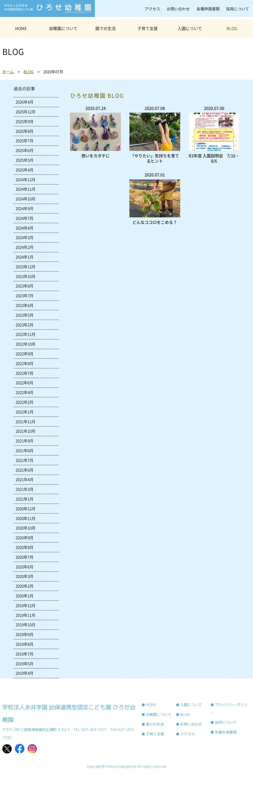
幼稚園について (63, 28)
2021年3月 (24, 489)
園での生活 (105, 28)
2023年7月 (24, 295)
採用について (237, 9)
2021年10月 (25, 431)
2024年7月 (24, 218)
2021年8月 (24, 450)
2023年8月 (24, 286)
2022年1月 (24, 412)
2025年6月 (24, 150)
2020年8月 (24, 547)
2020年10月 (25, 528)
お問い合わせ (178, 9)
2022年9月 (24, 353)
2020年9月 (24, 537)
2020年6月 (24, 567)
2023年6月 (24, 305)
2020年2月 (24, 586)
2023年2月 (24, 325)
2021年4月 (24, 479)
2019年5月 (24, 663)
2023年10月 (25, 276)
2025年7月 (24, 140)
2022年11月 (25, 334)
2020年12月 (25, 508)
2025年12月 (25, 111)
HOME (21, 28)
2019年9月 (24, 634)
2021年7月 (24, 460)
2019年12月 (25, 605)
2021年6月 (24, 470)
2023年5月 (24, 315)
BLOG (232, 28)
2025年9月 (24, 121)
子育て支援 (147, 28)
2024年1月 (24, 257)
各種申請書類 (208, 9)
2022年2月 (24, 402)
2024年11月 (25, 189)
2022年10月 (25, 344)
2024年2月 (24, 247)
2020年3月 (24, 576)
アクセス (152, 9)
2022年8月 (24, 363)
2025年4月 (24, 170)
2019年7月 (24, 654)
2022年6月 (24, 382)
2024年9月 (24, 208)
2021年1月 (24, 499)
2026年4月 (24, 102)
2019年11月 (25, 615)
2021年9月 (24, 441)
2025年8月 (24, 131)
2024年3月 (24, 237)
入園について (190, 28)
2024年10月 (25, 199)
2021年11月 (25, 421)
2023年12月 (25, 266)
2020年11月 (25, 518)
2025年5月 (24, 160)
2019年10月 (25, 624)
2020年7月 (24, 557)
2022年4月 (24, 392)
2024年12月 (25, 179)
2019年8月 (24, 644)
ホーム (8, 71)
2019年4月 (24, 673)
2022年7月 (24, 373)
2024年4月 (24, 228)
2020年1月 (24, 595)
